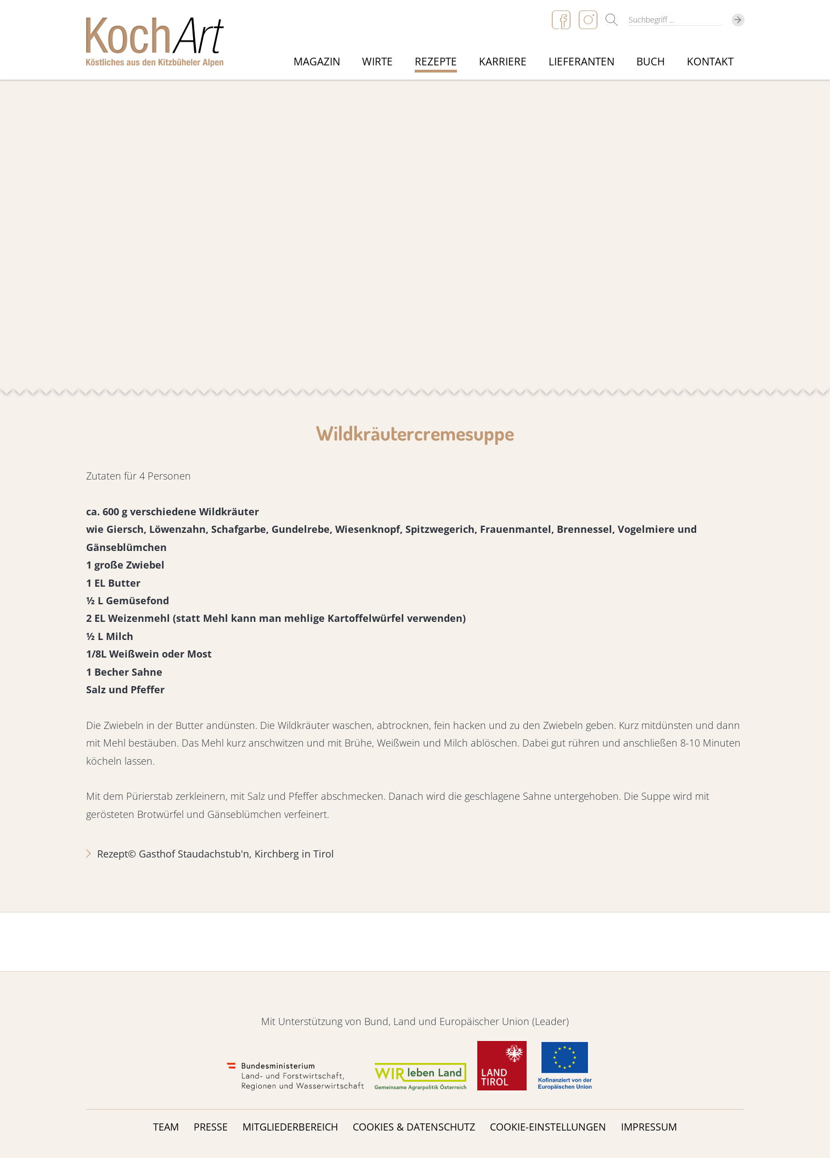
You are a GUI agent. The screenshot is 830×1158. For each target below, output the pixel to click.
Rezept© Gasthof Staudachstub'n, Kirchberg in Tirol (215, 853)
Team (166, 1126)
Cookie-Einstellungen (548, 1126)
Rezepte (436, 61)
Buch (650, 61)
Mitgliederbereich (290, 1126)
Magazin (316, 61)
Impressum (649, 1126)
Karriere (503, 61)
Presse (211, 1126)
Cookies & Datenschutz (414, 1126)
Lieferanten (581, 61)
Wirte (377, 61)
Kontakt (710, 61)
